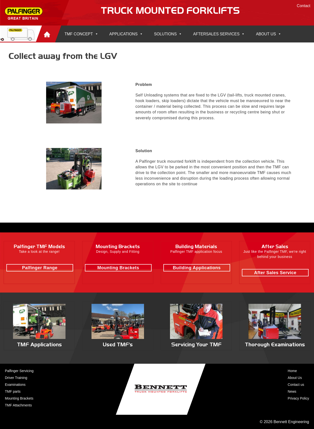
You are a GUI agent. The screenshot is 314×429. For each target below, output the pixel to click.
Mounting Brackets (118, 267)
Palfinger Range (40, 267)
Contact (303, 6)
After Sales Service (275, 272)
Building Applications (197, 267)
